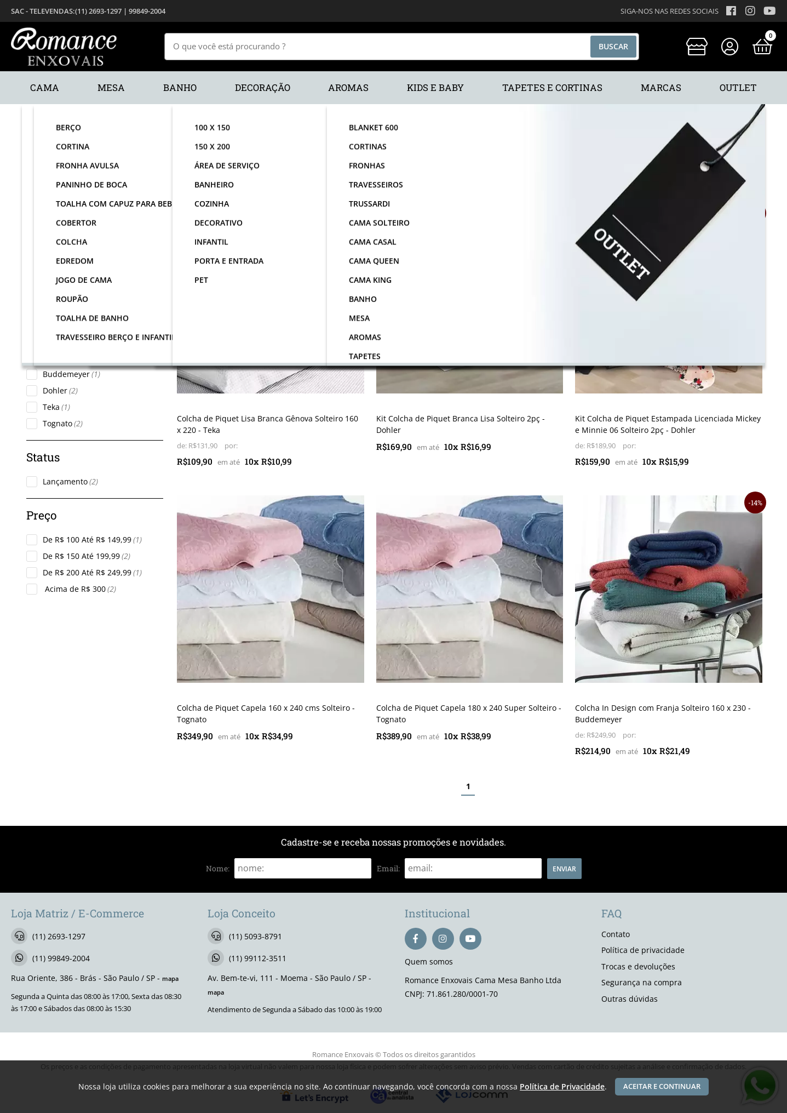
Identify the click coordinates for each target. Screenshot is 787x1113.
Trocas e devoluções (638, 966)
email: (388, 868)
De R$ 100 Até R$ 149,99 (92, 539)
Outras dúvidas (629, 999)
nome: (217, 868)
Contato (615, 934)
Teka (56, 407)
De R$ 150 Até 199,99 (86, 556)
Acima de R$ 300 (79, 589)
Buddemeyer (71, 374)
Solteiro (62, 316)
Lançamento (70, 481)
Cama (58, 225)
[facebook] (416, 939)
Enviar (564, 868)
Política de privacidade (643, 950)
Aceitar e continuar (661, 1086)
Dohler (60, 390)
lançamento (202, 214)
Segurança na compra (641, 982)
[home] (64, 46)
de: (182, 445)
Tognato (63, 423)
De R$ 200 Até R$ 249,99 (92, 572)
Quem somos (429, 961)
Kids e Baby (69, 241)
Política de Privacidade (562, 1086)
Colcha (60, 299)
